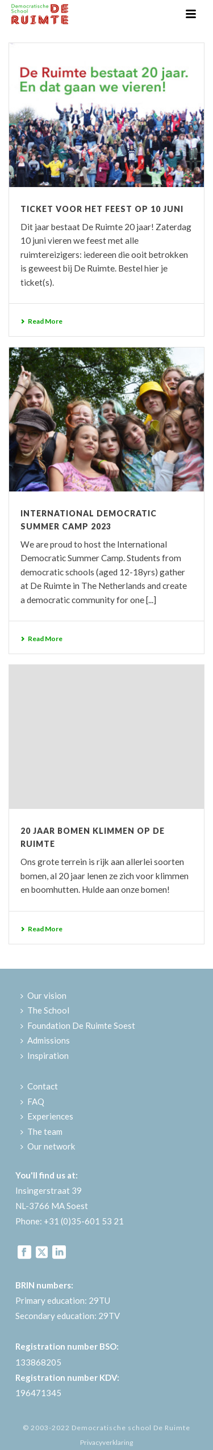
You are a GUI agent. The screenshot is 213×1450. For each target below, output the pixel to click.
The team (41, 1131)
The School (44, 1010)
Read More (41, 321)
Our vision (43, 995)
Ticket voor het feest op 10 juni (101, 209)
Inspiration (44, 1055)
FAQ (32, 1101)
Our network (47, 1146)
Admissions (45, 1040)
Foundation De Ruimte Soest (77, 1025)
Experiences (46, 1116)
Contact (39, 1086)
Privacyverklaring (106, 1442)
